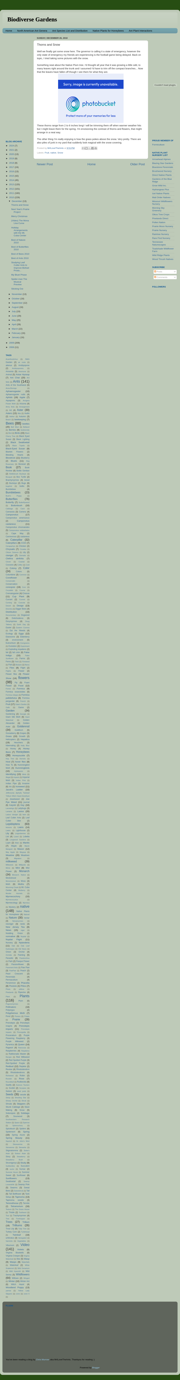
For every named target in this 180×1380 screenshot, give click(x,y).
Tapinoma (20, 1197)
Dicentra (9, 609)
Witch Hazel (17, 1284)
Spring (26, 1131)
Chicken (22, 546)
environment (17, 640)
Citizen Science (12, 552)
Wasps (13, 1262)
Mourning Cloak (12, 887)
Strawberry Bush (14, 1160)
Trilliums (17, 1225)
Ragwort (9, 1047)
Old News (22, 949)
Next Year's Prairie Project (20, 210)
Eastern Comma (22, 628)
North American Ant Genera (32, 30)
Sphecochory (17, 1126)
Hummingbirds (22, 768)
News (8, 930)
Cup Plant (18, 596)
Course (22, 590)
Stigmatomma (12, 1150)
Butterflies (12, 498)
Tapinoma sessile (15, 1200)
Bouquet (9, 477)
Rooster (9, 1079)
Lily (7, 833)
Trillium (25, 1222)
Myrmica (26, 903)
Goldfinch (19, 730)
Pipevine (22, 992)
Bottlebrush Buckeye (17, 474)
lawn (24, 815)
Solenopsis (10, 1113)
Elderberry (24, 637)
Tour (7, 1216)
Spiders (22, 1128)
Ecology (9, 633)
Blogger (96, 1367)
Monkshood (11, 878)
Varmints (9, 1241)
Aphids (9, 397)
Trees (9, 1221)
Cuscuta (21, 603)
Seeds (9, 1094)
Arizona (22, 403)
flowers (23, 678)
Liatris (21, 827)
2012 (12, 189)
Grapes (23, 733)
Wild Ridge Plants (161, 255)
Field (16, 662)
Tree (7, 1219)
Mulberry (21, 890)
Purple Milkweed (14, 1041)
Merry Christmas (19, 216)
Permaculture (12, 980)
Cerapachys (10, 546)
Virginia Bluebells (15, 1253)
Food (20, 685)
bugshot (9, 486)
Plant (8, 997)
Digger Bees (21, 609)
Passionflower (17, 964)
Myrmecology (12, 903)
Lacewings (10, 808)
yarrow (8, 1291)
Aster (20, 409)
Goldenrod (23, 726)
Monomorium (11, 881)
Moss (23, 881)
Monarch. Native (19, 875)
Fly (16, 682)
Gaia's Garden (21, 704)
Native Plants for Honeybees (108, 30)
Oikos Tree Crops (160, 214)
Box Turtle (21, 477)
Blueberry (25, 458)
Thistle (12, 1212)
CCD (23, 543)
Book (9, 467)
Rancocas (22, 1048)
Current (22, 599)
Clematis (22, 555)
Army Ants (10, 407)
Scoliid (12, 1088)
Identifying (11, 774)
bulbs (21, 486)
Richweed (9, 1076)
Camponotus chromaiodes (17, 527)
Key (22, 805)
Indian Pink (21, 780)
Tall (28, 1191)
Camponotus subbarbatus (19, 530)
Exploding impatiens (17, 649)
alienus (9, 365)
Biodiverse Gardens (32, 19)
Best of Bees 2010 (20, 254)
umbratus (10, 1238)
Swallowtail (11, 1181)
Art (10, 410)
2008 (12, 347)
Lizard (16, 837)
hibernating (11, 745)
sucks (12, 1169)
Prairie (16, 1019)
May (14, 320)
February (16, 333)
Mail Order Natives (161, 197)
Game (21, 707)
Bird (10, 433)
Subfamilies (10, 1166)
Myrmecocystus (12, 900)
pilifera (21, 989)
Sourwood (17, 1116)
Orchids (9, 955)
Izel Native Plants (160, 193)
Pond (8, 1016)
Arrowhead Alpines (161, 159)
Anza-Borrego (11, 388)
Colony (13, 568)
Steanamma (17, 1144)
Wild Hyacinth (15, 1271)
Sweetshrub (18, 1191)
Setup (8, 1098)
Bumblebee (11, 489)
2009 (12, 343)
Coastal (21, 562)
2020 (12, 154)
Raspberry (25, 1051)
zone (18, 1294)
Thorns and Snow (20, 205)
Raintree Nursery (160, 234)
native (53, 152)
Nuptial (23, 936)
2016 (12, 171)
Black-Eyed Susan (15, 448)
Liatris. (8, 830)
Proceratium (11, 1035)
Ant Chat (15, 377)
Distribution (11, 612)
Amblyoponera (18, 368)
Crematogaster (12, 593)
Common (23, 575)
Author (12, 416)
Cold (27, 565)
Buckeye (13, 483)
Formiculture (158, 144)
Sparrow (26, 1123)
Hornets (22, 759)
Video (24, 1245)
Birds (17, 433)
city (24, 552)
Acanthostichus (12, 359)
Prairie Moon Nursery (162, 226)
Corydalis (9, 590)
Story (8, 1156)
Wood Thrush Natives (162, 259)
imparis (16, 777)
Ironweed (20, 786)
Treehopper (20, 1219)
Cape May (17, 533)
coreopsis (10, 587)
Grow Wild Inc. (159, 185)
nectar (26, 918)
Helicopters (11, 739)
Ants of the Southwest (16, 385)
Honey (13, 749)
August (15, 307)
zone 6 (26, 1294)
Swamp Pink (23, 1184)
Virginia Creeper (13, 1256)
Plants (24, 996)
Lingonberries (20, 833)
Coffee (20, 565)
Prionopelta (21, 1032)
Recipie (9, 1057)
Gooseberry (11, 733)
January (16, 337)
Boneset (22, 464)
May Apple (10, 852)
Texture (8, 1209)
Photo (8, 989)
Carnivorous (11, 536)
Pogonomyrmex (12, 1004)
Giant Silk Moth (13, 717)
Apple (22, 397)
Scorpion (22, 1088)
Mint (18, 868)
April (14, 324)
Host (8, 761)
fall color (16, 652)
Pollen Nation (158, 222)
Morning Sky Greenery (158, 209)
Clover (8, 562)
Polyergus (10, 1010)
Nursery (9, 943)
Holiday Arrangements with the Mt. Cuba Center (19, 231)
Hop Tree (10, 759)
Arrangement (24, 407)
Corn (24, 587)
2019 (12, 158)
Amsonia (9, 371)
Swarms (13, 1187)
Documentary (11, 615)
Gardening (10, 714)
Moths (21, 884)
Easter (8, 627)
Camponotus (12, 514)
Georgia (23, 714)
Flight (22, 668)
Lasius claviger (12, 815)
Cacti (22, 509)
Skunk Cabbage (13, 1107)
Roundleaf (10, 1082)
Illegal (8, 777)
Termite (26, 1203)
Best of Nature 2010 (18, 241)
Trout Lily (10, 1229)
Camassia (10, 512)
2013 (12, 184)
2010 (12, 197)
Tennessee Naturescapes (159, 243)
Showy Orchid (11, 1101)
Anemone (22, 371)
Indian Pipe (11, 783)
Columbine (10, 575)
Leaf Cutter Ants (13, 817)
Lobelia (26, 836)
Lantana (9, 811)
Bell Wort (15, 427)
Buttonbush (16, 505)
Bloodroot (10, 458)
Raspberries (11, 1051)
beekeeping (20, 419)
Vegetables (21, 1241)
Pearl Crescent (14, 974)
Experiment (24, 646)
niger (23, 930)
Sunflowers (11, 1178)
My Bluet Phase (19, 275)
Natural (26, 914)
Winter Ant (24, 1281)
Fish (10, 665)
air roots (22, 362)
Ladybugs (22, 808)
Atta (19, 413)
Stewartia (22, 1147)
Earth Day (21, 624)
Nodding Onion (14, 933)
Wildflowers (22, 1274)
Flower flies (11, 674)
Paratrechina (24, 958)
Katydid (12, 805)
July (14, 311)
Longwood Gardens (18, 840)
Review (9, 1069)
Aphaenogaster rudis (15, 394)
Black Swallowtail (20, 442)
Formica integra (12, 695)
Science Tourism (22, 1085)
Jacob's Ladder (14, 789)
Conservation (12, 584)
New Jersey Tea (15, 927)
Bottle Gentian (23, 471)
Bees (10, 423)
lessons (9, 827)
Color (26, 567)
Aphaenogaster (13, 391)
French (23, 701)
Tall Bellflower (15, 1194)
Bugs (23, 483)
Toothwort (23, 1212)
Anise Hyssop (22, 374)
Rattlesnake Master (17, 1054)
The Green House (22, 1209)
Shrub (24, 1101)
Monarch (24, 871)
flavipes (19, 665)
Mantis (26, 842)
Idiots (24, 774)
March (15, 329)
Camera (22, 512)
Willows (15, 1278)
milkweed (11, 861)
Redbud (9, 1066)
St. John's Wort (22, 1141)
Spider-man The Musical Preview (19, 282)
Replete (22, 1066)
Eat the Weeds (17, 630)
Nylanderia (24, 942)
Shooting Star (20, 1098)
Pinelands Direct (160, 218)
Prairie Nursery (159, 230)
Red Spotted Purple (17, 1060)
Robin (22, 1075)
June (14, 316)
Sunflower (21, 1175)
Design (20, 605)
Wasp (26, 1259)
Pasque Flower (22, 961)
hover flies (20, 761)
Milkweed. (10, 865)
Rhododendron (22, 1069)
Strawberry (21, 1157)
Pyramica (10, 1044)
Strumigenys (11, 1163)
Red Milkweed (22, 1057)
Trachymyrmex (19, 1215)
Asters (9, 413)
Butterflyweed (24, 502)
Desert (8, 606)
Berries (12, 430)
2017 (12, 167)
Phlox (23, 986)
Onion (8, 952)
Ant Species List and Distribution (70, 30)
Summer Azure (12, 1172)
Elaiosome (10, 637)
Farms (22, 658)
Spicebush (10, 1128)
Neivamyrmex (17, 921)
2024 (12, 145)
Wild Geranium (23, 1268)
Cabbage (9, 509)
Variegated (22, 1238)
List (7, 836)
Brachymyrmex (12, 480)
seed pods (21, 1091)
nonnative (10, 936)
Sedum (9, 1091)
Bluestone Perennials (162, 167)
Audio (26, 413)
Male (17, 843)
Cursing (9, 603)
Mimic (8, 868)
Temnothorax (12, 1203)
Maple (14, 846)
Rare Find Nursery (161, 238)
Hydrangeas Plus (160, 189)
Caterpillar (16, 539)
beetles (25, 424)
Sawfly (9, 1085)
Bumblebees (13, 492)
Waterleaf (14, 1265)
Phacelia (25, 983)
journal (26, 802)
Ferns (8, 661)
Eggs (21, 633)
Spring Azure (18, 1135)
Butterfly (10, 502)
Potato (26, 1016)
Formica (21, 688)
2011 (12, 193)
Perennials (10, 977)
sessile (23, 1094)
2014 (12, 180)
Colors (19, 571)
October (16, 298)
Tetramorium (17, 1206)
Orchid (22, 952)
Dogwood (25, 615)
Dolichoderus (17, 618)
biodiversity (25, 430)
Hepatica (25, 739)
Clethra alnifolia (15, 558)
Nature (13, 917)
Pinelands (9, 992)
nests (22, 924)
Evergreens (24, 643)
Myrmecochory (13, 896)
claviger (9, 555)
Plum (20, 1001)
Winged (26, 1278)
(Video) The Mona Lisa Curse (20, 221)
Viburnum (10, 1245)
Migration (17, 858)
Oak (13, 946)
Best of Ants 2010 (20, 258)
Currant (9, 599)
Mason (20, 849)
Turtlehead (25, 1232)
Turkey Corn (11, 1232)
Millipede (22, 865)
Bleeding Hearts (14, 455)
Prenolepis (10, 1023)
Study (23, 1163)
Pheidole (13, 986)
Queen (21, 1044)
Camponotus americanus (17, 518)
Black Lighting (22, 439)
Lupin (8, 843)
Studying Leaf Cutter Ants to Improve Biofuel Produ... (20, 266)
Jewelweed (15, 799)
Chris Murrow (42, 1359)
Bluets (14, 461)
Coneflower (11, 577)
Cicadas (23, 549)
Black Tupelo (18, 446)
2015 (12, 176)
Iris (10, 786)
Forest (8, 689)
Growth (22, 736)
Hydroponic (18, 771)
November (17, 294)
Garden (10, 710)
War (18, 1259)
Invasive (25, 783)
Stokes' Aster (20, 1153)
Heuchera (18, 742)
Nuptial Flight (14, 939)
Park (11, 961)
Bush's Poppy (14, 496)
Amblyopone (24, 365)
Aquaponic (10, 400)
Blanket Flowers (14, 452)
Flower (21, 671)
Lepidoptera (13, 823)
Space (17, 1123)
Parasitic (9, 958)
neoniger (9, 924)
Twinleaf (17, 1235)
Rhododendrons (17, 1072)
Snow (60, 152)
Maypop (23, 852)
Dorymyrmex (11, 621)
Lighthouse (21, 830)
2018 (12, 163)
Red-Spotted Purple (15, 1063)
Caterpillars (11, 543)
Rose (21, 1078)
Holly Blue (25, 746)
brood (26, 480)
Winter (12, 1281)
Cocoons (10, 565)
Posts (158, 271)
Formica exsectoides (15, 692)
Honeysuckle (18, 755)
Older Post (137, 164)
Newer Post (45, 164)
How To (9, 765)
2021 (12, 150)
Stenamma (10, 1147)
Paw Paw (25, 967)
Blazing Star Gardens (162, 163)
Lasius (21, 811)
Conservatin (10, 581)
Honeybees (22, 751)
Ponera (17, 1016)
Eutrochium (11, 643)
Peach (23, 970)
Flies (11, 668)
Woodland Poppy (15, 1287)
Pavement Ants (12, 967)
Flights (8, 671)
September (17, 303)
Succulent (25, 1166)
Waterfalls (25, 1262)
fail (7, 652)
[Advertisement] (19, 85)
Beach (8, 420)
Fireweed (25, 662)
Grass (9, 736)
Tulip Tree (22, 1229)
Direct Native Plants (162, 175)
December (17, 201)
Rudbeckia (21, 1082)
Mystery (12, 907)
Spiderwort (10, 1132)
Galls (8, 707)
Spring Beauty (14, 1138)
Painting (21, 955)
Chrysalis (10, 549)
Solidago (25, 1113)
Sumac (22, 1169)
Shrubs (9, 1104)
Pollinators (11, 1007)
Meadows (25, 855)
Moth (8, 884)
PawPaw (12, 971)
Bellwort (26, 427)
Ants (16, 381)
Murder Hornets (14, 893)
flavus (27, 665)
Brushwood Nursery (162, 171)
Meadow (10, 855)
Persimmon (11, 983)
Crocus (25, 593)
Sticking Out (17, 289)
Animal (9, 374)
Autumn (22, 416)
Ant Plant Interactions (140, 30)
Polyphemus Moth (15, 1013)
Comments (160, 277)
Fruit (47, 152)
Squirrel (9, 1141)
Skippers (21, 1104)
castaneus (24, 536)
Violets (20, 1249)
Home (9, 30)
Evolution (13, 646)
